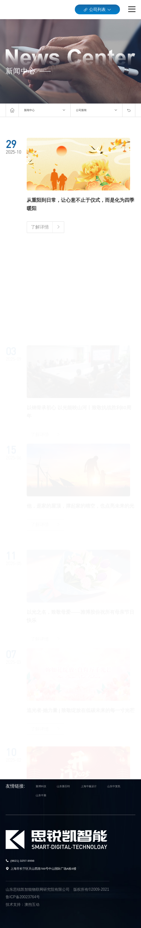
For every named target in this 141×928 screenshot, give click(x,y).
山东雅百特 (63, 786)
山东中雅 (41, 795)
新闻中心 (29, 110)
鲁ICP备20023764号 (23, 897)
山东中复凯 (113, 786)
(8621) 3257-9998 (23, 860)
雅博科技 (41, 786)
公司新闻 (81, 110)
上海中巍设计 (89, 786)
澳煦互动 (31, 904)
